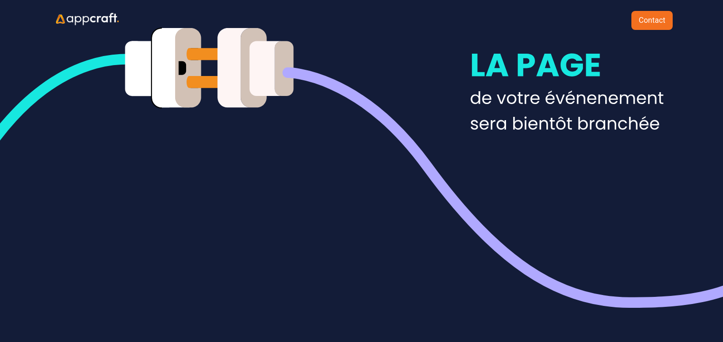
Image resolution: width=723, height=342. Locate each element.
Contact (652, 20)
